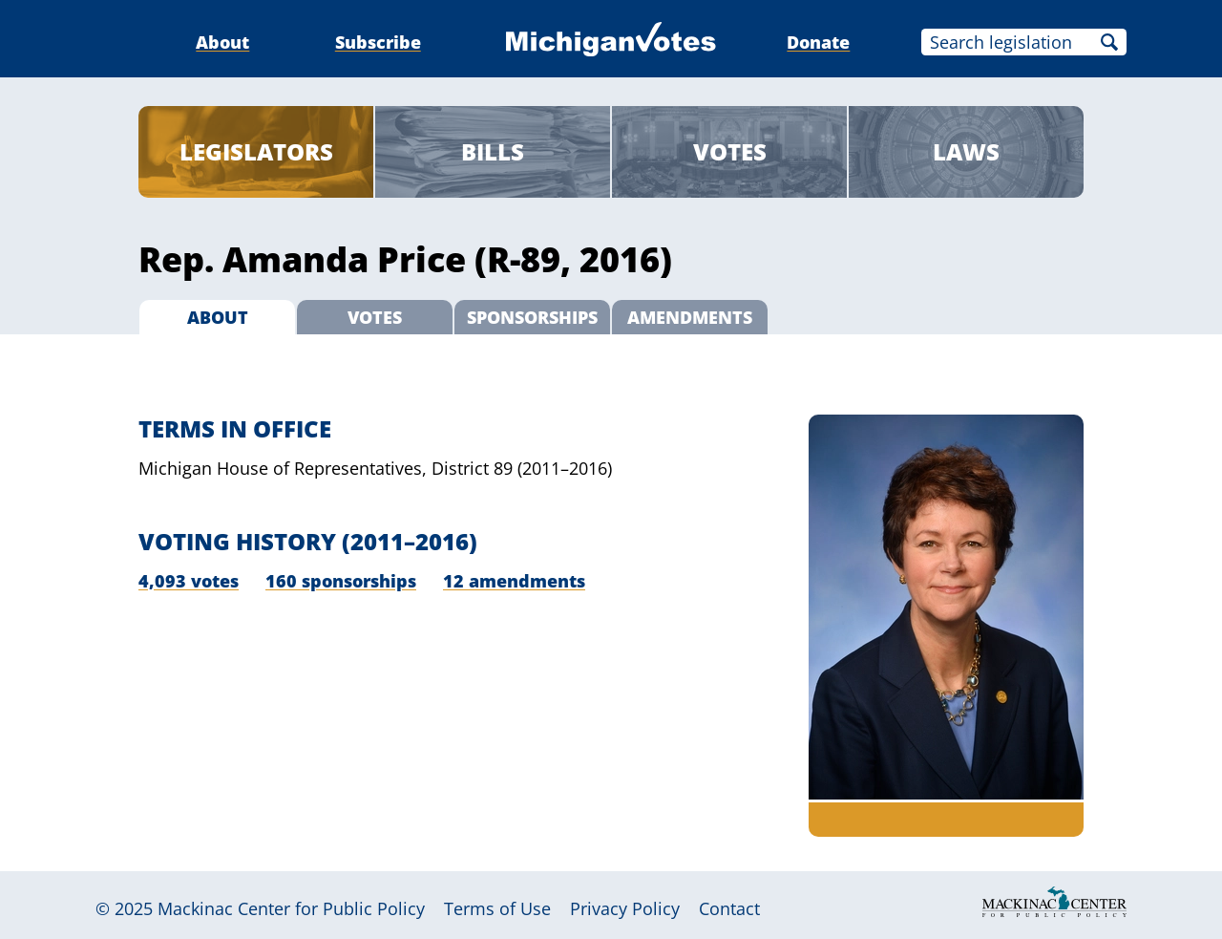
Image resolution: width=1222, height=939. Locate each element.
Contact (729, 908)
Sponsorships (532, 317)
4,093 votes (188, 580)
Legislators (256, 151)
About (222, 42)
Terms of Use (497, 908)
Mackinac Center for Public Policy (291, 908)
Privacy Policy (625, 908)
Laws (966, 151)
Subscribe (378, 42)
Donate (818, 42)
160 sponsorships (340, 580)
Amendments (689, 317)
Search (1109, 42)
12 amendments (514, 580)
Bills (492, 151)
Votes (730, 151)
